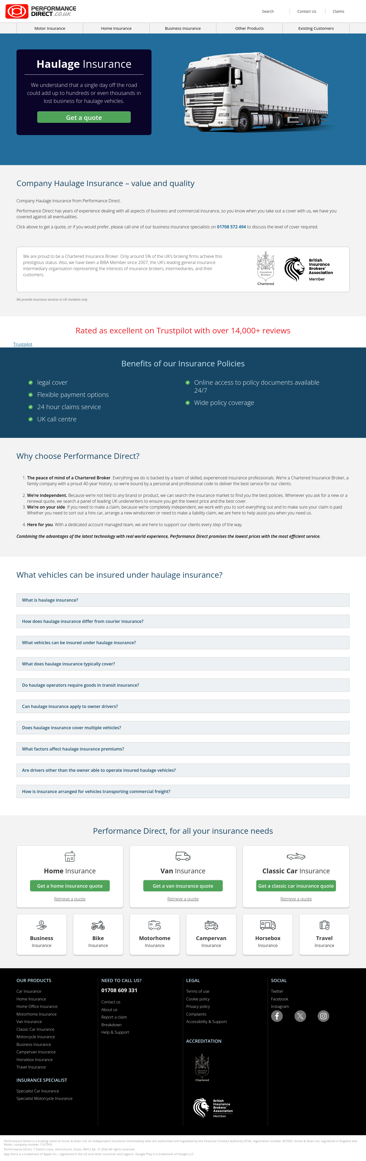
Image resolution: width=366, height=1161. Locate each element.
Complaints (196, 1014)
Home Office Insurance (37, 1006)
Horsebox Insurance (34, 1059)
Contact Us (306, 11)
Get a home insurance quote (70, 886)
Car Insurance (28, 991)
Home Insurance (31, 998)
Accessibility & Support (206, 1021)
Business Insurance (183, 28)
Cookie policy (198, 998)
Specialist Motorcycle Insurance (44, 1098)
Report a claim (114, 1017)
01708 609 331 (119, 990)
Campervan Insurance (36, 1051)
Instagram (280, 1006)
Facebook (279, 998)
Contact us (110, 1001)
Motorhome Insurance (36, 1014)
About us (109, 1009)
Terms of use (197, 991)
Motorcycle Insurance (35, 1036)
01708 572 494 (231, 227)
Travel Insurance (31, 1067)
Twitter (277, 991)
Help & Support (115, 1032)
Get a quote (84, 117)
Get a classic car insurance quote (296, 886)
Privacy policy (198, 1006)
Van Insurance (29, 1021)
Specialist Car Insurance (37, 1090)
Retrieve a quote (70, 899)
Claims (338, 11)
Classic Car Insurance (35, 1029)
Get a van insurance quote (183, 886)
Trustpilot (22, 344)
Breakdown (111, 1024)
